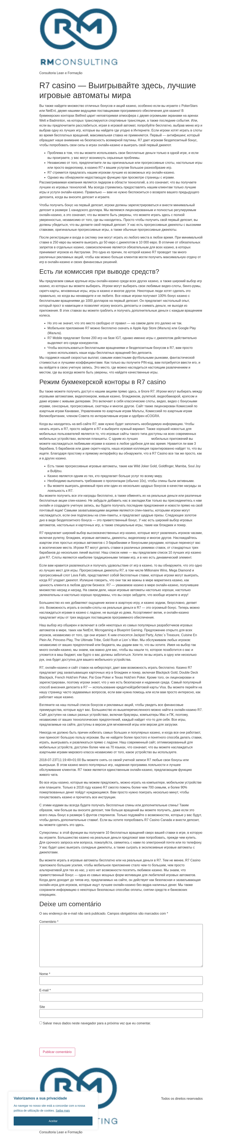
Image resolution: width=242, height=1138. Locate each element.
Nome (44, 974)
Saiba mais (63, 1110)
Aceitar (53, 1121)
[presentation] (67, 1038)
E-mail (45, 990)
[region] (53, 1111)
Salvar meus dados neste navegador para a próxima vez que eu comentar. (97, 1023)
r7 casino (145, 438)
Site (42, 1007)
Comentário (48, 921)
